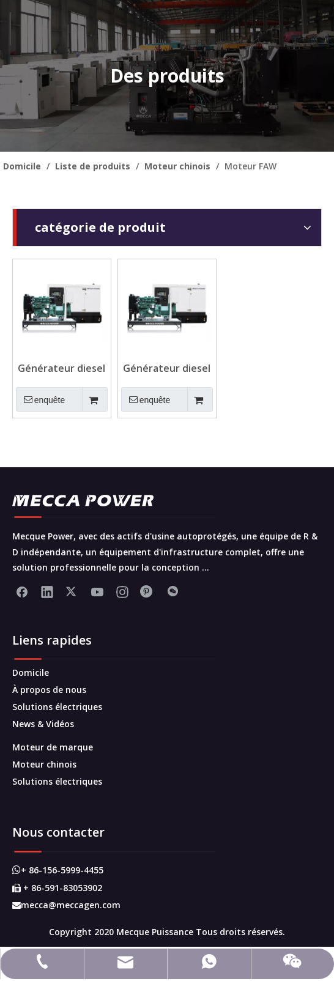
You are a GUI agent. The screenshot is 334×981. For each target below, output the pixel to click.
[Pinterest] (147, 591)
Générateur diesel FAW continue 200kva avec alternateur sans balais (61, 368)
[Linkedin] (47, 591)
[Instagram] (122, 591)
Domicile (30, 672)
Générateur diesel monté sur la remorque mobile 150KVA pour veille (167, 368)
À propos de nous (49, 689)
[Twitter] (72, 591)
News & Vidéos (43, 724)
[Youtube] (97, 591)
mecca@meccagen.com (66, 905)
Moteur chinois (44, 764)
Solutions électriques (57, 707)
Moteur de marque (52, 747)
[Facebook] (22, 591)
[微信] (172, 591)
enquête (40, 399)
